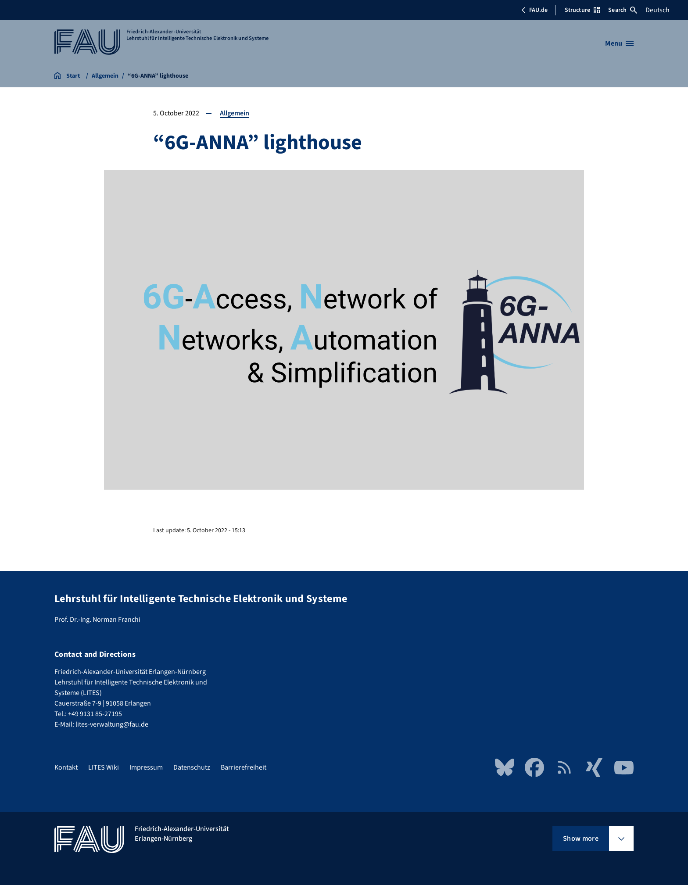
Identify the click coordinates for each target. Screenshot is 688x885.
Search (622, 10)
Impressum (146, 767)
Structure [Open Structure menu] (582, 10)
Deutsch (657, 10)
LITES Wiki (103, 767)
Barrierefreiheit (243, 767)
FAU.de (534, 10)
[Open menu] (619, 43)
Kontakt (66, 767)
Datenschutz (191, 767)
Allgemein (234, 113)
